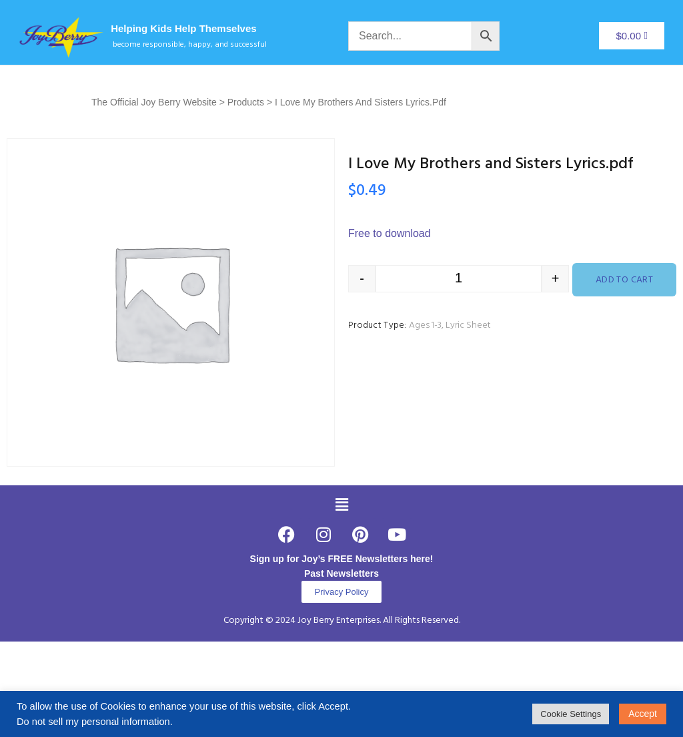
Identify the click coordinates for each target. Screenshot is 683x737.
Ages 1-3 (425, 325)
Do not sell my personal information (93, 721)
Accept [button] (642, 713)
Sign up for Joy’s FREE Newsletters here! (342, 558)
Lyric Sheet (468, 325)
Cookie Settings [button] (570, 714)
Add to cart (625, 280)
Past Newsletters (341, 573)
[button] (341, 504)
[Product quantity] (459, 278)
